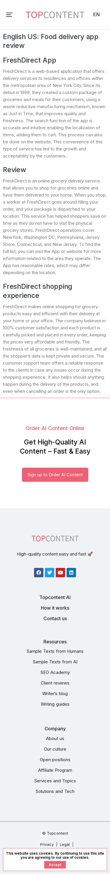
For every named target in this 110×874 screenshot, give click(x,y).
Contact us (55, 618)
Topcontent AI (55, 597)
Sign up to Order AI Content (55, 474)
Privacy (47, 844)
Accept (55, 865)
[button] (9, 14)
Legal (65, 844)
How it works (55, 608)
